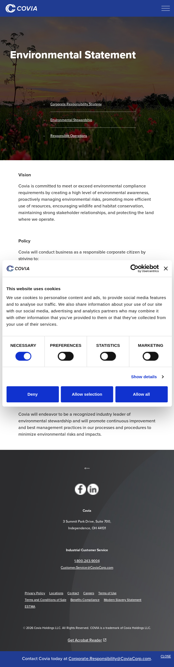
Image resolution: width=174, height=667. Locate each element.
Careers (88, 593)
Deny (33, 394)
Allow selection (87, 394)
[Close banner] (166, 268)
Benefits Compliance (84, 600)
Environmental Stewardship (71, 119)
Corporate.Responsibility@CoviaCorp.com (109, 658)
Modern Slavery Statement (122, 600)
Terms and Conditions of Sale (45, 600)
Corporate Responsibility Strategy (76, 104)
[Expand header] (165, 8)
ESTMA (30, 606)
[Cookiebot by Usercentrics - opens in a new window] (134, 268)
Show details (144, 376)
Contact (73, 593)
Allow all (141, 394)
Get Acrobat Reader (87, 640)
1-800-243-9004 (86, 560)
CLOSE (166, 656)
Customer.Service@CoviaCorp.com (87, 567)
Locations (56, 593)
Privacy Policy (35, 593)
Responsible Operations (68, 135)
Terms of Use (107, 593)
